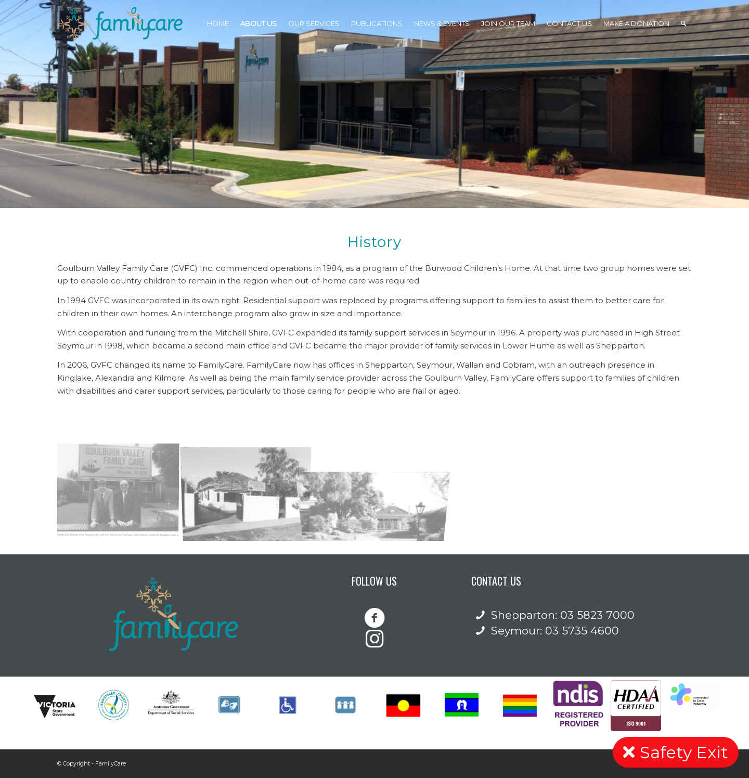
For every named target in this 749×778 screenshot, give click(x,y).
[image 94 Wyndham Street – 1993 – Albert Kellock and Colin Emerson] (121, 489)
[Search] (683, 23)
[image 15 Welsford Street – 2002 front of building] (250, 489)
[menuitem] (218, 23)
